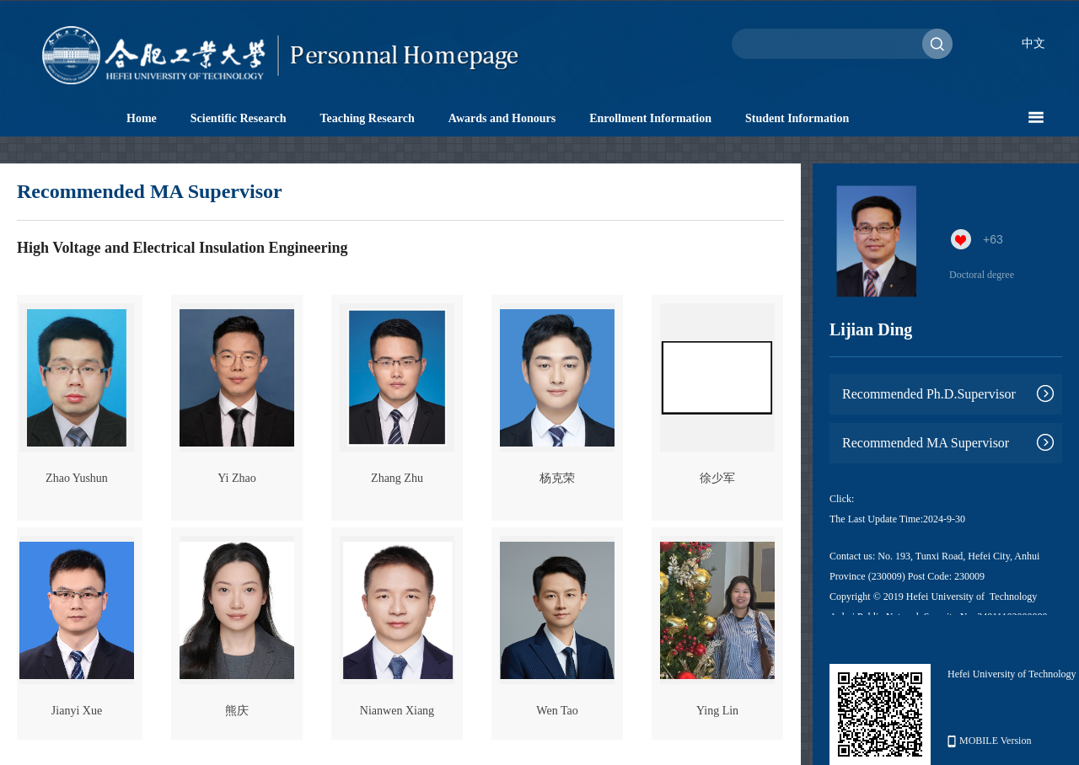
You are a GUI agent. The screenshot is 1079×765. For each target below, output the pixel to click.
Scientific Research (239, 118)
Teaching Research (366, 118)
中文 (1033, 43)
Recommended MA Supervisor (925, 443)
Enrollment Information (650, 118)
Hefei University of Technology (1011, 674)
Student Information (797, 118)
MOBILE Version (989, 741)
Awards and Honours (502, 118)
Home (141, 118)
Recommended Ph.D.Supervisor (929, 394)
